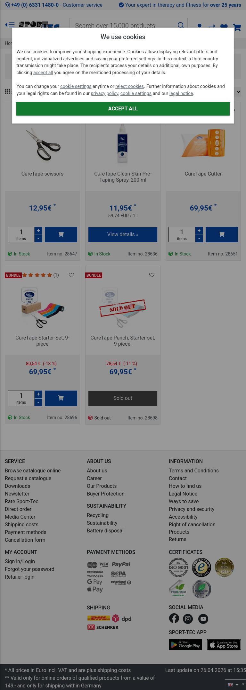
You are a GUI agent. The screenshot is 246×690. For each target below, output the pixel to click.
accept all (43, 72)
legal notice (181, 93)
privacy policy (104, 93)
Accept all (123, 109)
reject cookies (129, 86)
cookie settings (75, 86)
